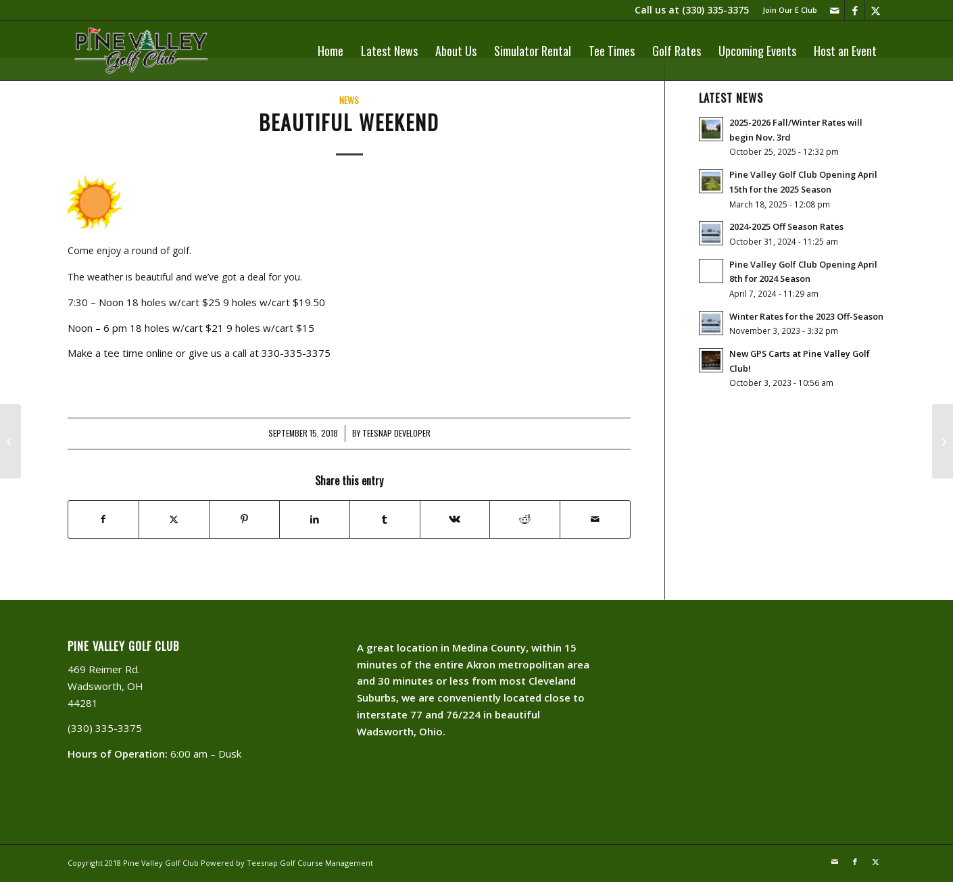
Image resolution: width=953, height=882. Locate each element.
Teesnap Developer (396, 433)
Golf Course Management (326, 863)
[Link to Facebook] (854, 10)
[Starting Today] (942, 441)
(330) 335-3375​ (715, 9)
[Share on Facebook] (103, 519)
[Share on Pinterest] (244, 519)
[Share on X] (174, 519)
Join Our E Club (789, 10)
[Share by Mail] (595, 519)
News (349, 100)
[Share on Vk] (455, 519)
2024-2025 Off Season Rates (786, 226)
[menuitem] (786, 10)
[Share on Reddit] (525, 519)
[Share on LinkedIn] (314, 519)
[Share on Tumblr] (385, 519)
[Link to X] (875, 10)
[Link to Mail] (834, 10)
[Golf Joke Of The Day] (10, 441)
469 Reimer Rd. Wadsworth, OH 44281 (105, 686)
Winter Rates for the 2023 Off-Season (806, 316)
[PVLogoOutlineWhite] (144, 50)
